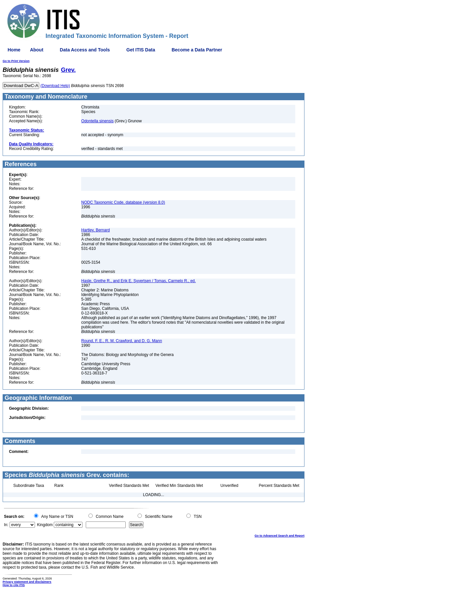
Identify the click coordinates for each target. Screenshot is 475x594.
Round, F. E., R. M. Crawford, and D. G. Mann (121, 341)
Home (14, 49)
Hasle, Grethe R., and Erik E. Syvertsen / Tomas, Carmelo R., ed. (138, 281)
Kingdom (44, 524)
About (36, 49)
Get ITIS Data (140, 49)
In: (6, 524)
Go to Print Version (16, 61)
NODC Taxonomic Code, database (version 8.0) (123, 202)
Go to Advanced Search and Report (279, 535)
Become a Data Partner (197, 49)
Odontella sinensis (97, 121)
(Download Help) (55, 85)
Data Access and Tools (85, 49)
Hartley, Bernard (95, 230)
